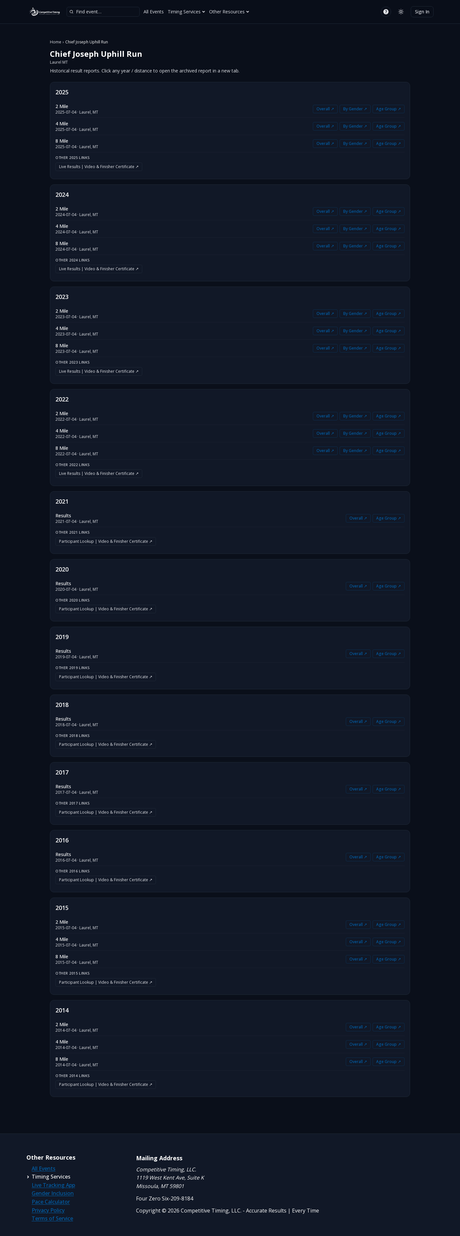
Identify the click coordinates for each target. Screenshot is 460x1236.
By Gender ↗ (355, 109)
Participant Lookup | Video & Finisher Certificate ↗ (105, 541)
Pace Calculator (51, 1201)
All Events (154, 11)
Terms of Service (52, 1218)
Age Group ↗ (388, 109)
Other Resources (229, 11)
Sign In (422, 11)
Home (55, 42)
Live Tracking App (53, 1185)
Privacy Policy (48, 1210)
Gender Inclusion (53, 1193)
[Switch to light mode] (401, 12)
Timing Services (186, 11)
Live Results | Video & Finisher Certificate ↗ (99, 166)
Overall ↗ (325, 109)
